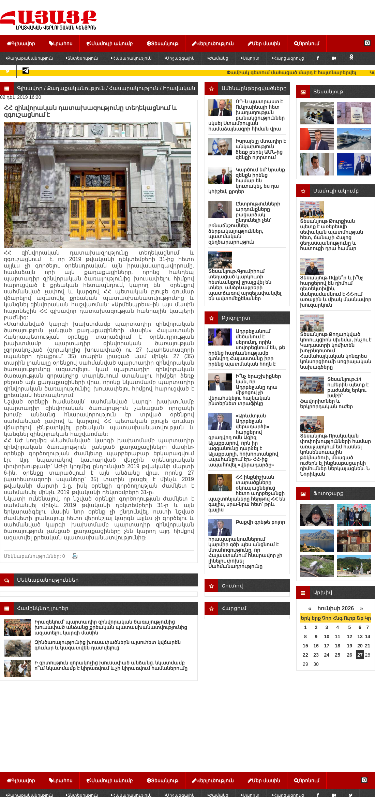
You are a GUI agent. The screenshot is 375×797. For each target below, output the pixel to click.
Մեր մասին (264, 43)
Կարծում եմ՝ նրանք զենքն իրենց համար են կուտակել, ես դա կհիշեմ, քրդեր (246, 180)
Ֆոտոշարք (328, 493)
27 (360, 655)
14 (367, 636)
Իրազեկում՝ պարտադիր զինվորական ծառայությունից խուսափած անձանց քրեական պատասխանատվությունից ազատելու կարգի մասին (110, 627)
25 (337, 655)
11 (337, 636)
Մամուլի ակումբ (110, 43)
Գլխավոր (21, 43)
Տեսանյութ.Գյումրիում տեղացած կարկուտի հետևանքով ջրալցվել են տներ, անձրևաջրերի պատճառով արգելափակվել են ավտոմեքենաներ (244, 285)
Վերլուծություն (213, 43)
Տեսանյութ (162, 43)
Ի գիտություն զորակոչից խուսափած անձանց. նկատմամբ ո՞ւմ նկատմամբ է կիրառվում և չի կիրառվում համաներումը (111, 665)
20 (360, 645)
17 (327, 645)
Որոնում (306, 43)
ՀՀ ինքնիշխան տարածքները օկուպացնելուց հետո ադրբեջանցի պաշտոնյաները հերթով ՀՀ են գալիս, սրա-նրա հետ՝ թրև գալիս (246, 493)
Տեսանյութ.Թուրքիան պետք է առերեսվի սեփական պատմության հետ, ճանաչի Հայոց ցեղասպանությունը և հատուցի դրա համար (331, 234)
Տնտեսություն (82, 58)
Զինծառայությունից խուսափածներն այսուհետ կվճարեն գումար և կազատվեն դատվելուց (107, 645)
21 (367, 645)
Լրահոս (61, 43)
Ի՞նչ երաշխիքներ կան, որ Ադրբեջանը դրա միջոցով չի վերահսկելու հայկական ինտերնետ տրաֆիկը (244, 389)
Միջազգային (180, 58)
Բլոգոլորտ (236, 318)
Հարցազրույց (288, 58)
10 (327, 636)
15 (305, 645)
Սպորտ (250, 58)
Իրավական (179, 88)
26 (349, 655)
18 (337, 645)
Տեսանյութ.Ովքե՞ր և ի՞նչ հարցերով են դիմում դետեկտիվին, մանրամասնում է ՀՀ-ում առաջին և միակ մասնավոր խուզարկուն (335, 291)
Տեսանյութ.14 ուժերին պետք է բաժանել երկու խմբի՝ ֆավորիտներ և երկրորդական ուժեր (334, 393)
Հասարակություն (131, 58)
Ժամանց (218, 58)
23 (316, 655)
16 (316, 645)
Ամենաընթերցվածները (254, 88)
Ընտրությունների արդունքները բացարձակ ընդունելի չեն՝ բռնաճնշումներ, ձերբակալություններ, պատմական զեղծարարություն (244, 223)
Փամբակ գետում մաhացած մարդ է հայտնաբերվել (298, 72)
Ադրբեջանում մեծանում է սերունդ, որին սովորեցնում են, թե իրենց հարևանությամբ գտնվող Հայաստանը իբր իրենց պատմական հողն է (246, 347)
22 (305, 655)
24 (327, 655)
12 (349, 636)
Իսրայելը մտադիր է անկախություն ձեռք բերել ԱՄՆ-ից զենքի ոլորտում (261, 149)
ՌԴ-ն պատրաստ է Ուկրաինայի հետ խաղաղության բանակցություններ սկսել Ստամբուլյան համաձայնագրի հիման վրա (246, 115)
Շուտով (232, 585)
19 (349, 645)
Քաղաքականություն (76, 88)
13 (360, 636)
